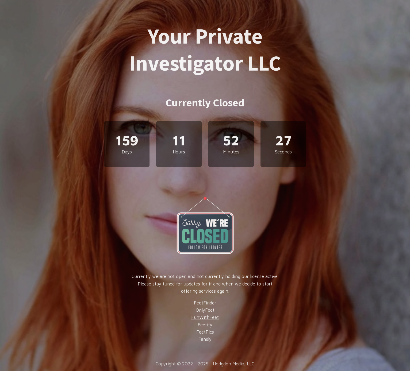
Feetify (205, 324)
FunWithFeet (205, 317)
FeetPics (205, 332)
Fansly (205, 339)
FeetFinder (205, 303)
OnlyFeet (205, 310)
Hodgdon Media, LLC (233, 363)
